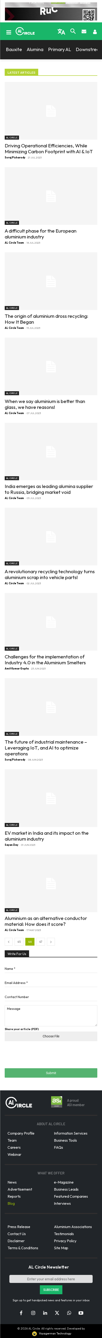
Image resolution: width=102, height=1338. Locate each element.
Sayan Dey (11, 844)
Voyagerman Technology (51, 1333)
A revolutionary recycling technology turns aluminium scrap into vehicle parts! (50, 574)
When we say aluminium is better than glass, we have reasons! (45, 404)
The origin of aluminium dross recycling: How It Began (46, 319)
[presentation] (40, 1057)
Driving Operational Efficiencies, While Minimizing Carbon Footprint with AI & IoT (49, 148)
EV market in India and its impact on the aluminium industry (47, 836)
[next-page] (51, 942)
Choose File (51, 1036)
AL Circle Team (14, 242)
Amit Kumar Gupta (17, 668)
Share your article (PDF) (22, 1029)
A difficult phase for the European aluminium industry (40, 234)
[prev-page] (9, 942)
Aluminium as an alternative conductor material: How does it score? (46, 921)
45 (19, 941)
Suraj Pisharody (15, 157)
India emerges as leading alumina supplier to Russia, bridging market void (49, 489)
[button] (73, 32)
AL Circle (12, 137)
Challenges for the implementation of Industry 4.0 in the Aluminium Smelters (45, 659)
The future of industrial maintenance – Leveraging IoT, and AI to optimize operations (46, 748)
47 (40, 941)
